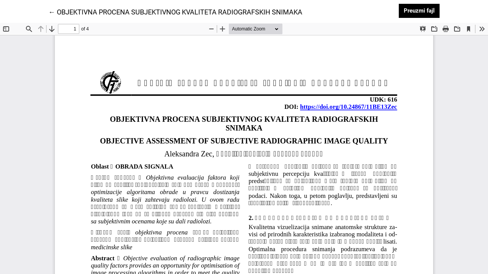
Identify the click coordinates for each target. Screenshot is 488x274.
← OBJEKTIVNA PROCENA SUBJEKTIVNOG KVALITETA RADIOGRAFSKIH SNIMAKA (175, 11)
